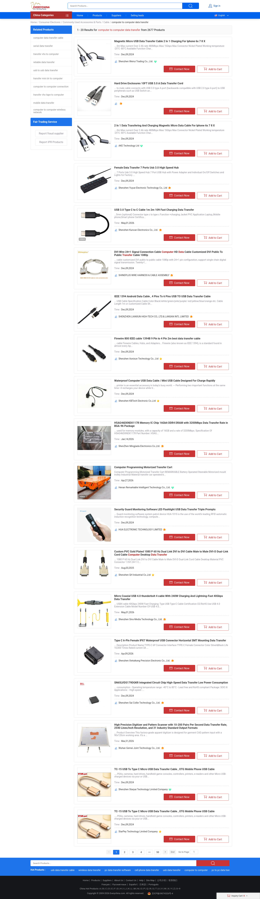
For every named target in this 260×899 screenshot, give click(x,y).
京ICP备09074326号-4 (160, 893)
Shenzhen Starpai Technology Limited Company (143, 789)
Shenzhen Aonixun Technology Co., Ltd (138, 358)
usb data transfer (173, 870)
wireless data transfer (91, 870)
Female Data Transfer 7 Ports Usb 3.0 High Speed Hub (146, 167)
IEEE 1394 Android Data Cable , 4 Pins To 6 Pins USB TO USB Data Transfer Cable (162, 296)
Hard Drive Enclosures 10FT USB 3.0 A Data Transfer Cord (148, 83)
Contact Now (179, 69)
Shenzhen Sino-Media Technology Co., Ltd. (140, 619)
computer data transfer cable (48, 37)
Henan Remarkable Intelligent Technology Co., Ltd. (144, 487)
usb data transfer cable (64, 870)
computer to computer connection (50, 86)
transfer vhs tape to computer (48, 94)
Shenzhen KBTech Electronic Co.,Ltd (137, 400)
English (219, 15)
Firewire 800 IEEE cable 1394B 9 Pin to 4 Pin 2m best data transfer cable (157, 338)
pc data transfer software (119, 870)
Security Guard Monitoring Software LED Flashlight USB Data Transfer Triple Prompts (165, 509)
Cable (106, 22)
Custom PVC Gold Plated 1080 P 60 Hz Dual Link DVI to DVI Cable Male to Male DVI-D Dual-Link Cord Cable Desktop (171, 553)
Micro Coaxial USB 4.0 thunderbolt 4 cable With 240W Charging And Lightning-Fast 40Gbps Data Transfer (168, 597)
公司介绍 (161, 880)
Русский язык (119, 885)
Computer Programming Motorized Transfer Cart (143, 467)
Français (105, 885)
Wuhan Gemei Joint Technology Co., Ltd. (139, 748)
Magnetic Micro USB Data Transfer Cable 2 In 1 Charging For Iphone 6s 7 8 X (159, 41)
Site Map (150, 880)
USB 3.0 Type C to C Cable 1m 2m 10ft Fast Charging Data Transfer (154, 209)
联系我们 (173, 880)
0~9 (178, 888)
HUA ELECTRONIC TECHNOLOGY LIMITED (140, 529)
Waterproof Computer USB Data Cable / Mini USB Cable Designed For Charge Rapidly (164, 380)
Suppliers (116, 15)
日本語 (142, 885)
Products (97, 15)
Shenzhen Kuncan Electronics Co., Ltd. (138, 230)
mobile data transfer (43, 103)
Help (141, 880)
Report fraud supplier (51, 133)
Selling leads (137, 15)
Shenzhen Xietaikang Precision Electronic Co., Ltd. (144, 660)
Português (154, 885)
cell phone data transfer (148, 870)
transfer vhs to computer (46, 54)
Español (133, 885)
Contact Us (131, 880)
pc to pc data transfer (224, 870)
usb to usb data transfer (45, 70)
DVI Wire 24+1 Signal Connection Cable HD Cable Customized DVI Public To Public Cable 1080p (168, 253)
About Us (118, 880)
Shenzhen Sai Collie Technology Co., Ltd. (139, 702)
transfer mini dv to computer (48, 78)
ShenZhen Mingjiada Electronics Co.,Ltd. (139, 446)
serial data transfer (43, 46)
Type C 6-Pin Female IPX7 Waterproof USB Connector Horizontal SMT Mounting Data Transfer (170, 640)
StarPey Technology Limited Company (138, 831)
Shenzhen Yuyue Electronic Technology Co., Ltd (143, 187)
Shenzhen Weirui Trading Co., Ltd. (136, 61)
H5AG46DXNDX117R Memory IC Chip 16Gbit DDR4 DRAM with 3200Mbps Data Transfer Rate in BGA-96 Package (171, 424)
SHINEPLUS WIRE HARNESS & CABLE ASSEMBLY (144, 275)
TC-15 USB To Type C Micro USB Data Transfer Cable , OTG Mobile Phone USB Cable (164, 769)
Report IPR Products (51, 142)
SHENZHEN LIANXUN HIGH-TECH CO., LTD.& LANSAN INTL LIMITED (154, 316)
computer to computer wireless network (49, 111)
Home (80, 15)
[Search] (194, 852)
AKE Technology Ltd (129, 145)
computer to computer (197, 870)
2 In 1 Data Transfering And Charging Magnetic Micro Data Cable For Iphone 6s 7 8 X (164, 125)
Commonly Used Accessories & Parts (82, 22)
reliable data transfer (44, 62)
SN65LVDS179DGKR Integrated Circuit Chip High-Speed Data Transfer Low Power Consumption (171, 682)
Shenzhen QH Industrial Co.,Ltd (135, 575)
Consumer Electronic (49, 22)
